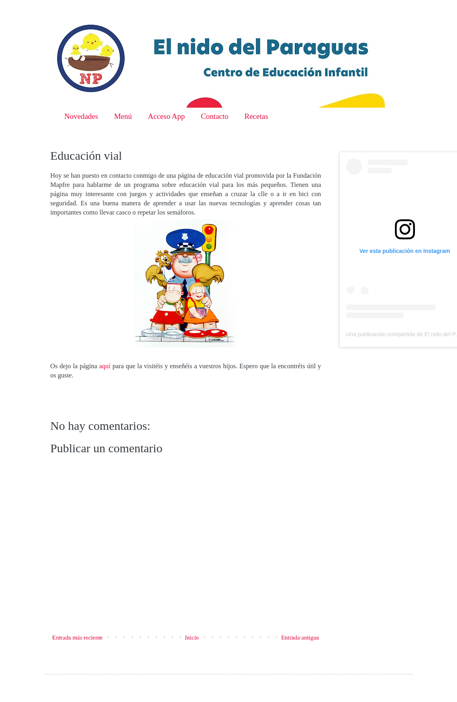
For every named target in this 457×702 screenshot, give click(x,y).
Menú (123, 116)
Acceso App (166, 116)
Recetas (256, 116)
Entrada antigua (300, 637)
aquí (104, 366)
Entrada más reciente (77, 637)
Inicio (192, 637)
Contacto (215, 116)
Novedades (81, 116)
